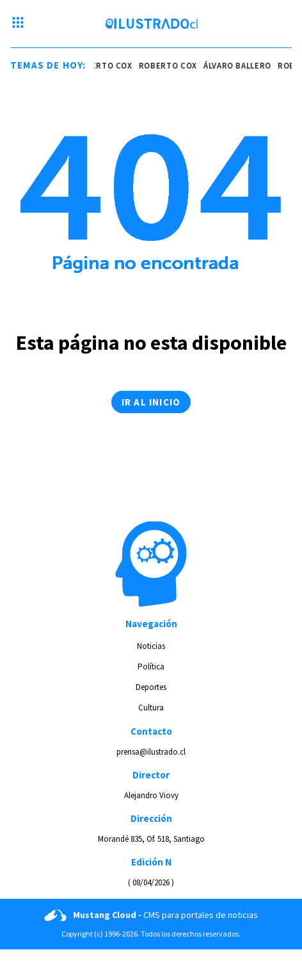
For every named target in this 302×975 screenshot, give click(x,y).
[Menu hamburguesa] (18, 24)
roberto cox (104, 65)
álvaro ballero (238, 65)
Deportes (151, 687)
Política (151, 666)
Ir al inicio (151, 402)
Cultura (151, 707)
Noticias (151, 646)
